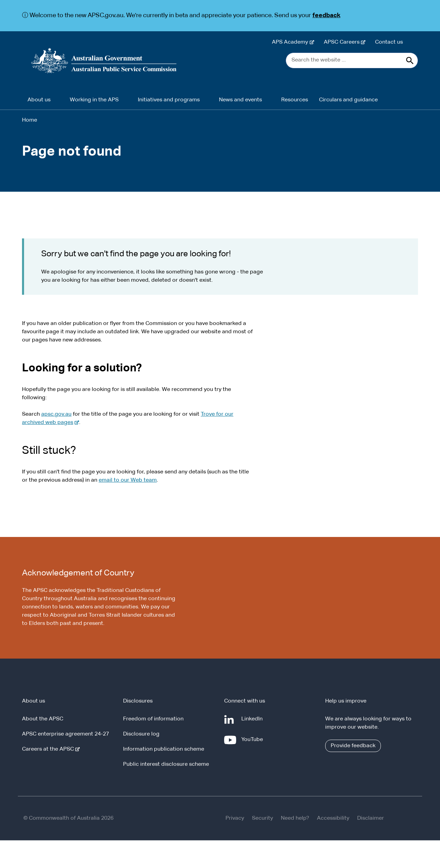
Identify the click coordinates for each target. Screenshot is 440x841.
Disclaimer (370, 819)
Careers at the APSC (49, 750)
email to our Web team (128, 480)
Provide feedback (353, 746)
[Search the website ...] (352, 61)
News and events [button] (240, 100)
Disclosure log (141, 735)
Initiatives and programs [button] (169, 100)
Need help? (295, 819)
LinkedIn (253, 722)
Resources (294, 100)
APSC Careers (343, 42)
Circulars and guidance (348, 100)
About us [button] (39, 100)
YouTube (253, 743)
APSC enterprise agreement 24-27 (65, 735)
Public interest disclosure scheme (166, 765)
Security (262, 819)
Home (29, 120)
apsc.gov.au (56, 414)
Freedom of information (153, 719)
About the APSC (42, 719)
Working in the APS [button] (94, 100)
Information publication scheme (163, 750)
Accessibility (333, 819)
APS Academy (291, 42)
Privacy (235, 819)
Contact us (389, 42)
